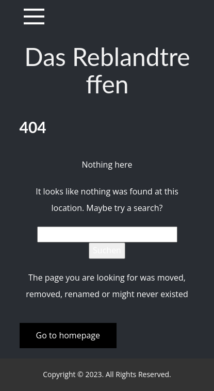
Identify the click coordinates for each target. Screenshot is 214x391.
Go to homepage (68, 335)
